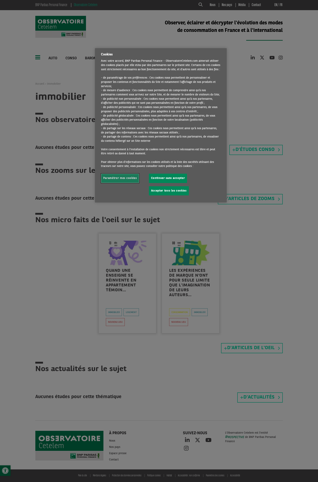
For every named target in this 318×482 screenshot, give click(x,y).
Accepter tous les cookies (169, 191)
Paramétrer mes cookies (120, 178)
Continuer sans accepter (168, 178)
